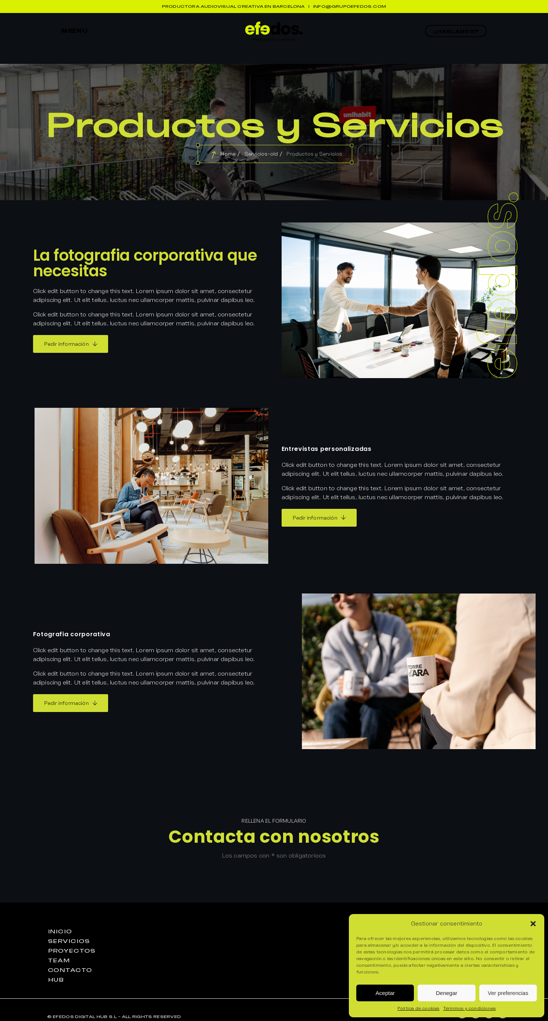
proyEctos (71, 951)
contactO (70, 970)
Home (228, 154)
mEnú (74, 30)
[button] (533, 923)
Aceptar (385, 993)
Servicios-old (261, 154)
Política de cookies (419, 1008)
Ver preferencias (508, 993)
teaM (59, 960)
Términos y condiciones (469, 1008)
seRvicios (69, 941)
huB (56, 980)
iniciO (60, 931)
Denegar (446, 993)
